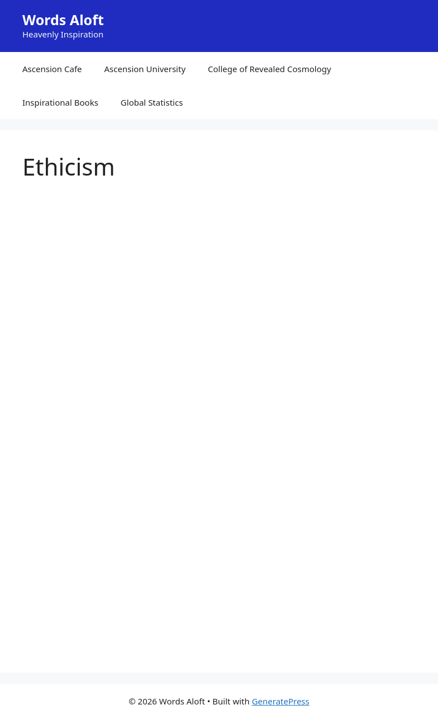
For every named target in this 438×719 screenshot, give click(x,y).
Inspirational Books (60, 102)
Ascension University (145, 68)
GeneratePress (281, 701)
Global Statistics (152, 102)
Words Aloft (63, 19)
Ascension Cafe (52, 68)
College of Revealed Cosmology (269, 68)
